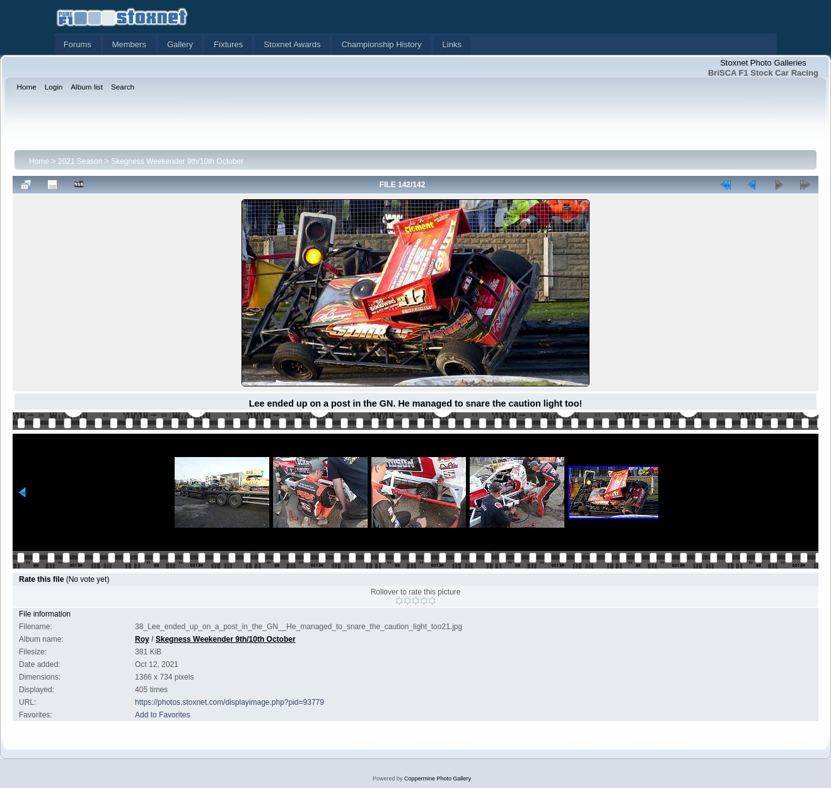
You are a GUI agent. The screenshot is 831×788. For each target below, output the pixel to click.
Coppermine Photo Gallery (437, 778)
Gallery (180, 44)
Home (39, 161)
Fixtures (228, 44)
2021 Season (80, 161)
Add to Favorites (162, 714)
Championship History (381, 44)
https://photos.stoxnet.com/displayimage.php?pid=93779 (229, 702)
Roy (142, 639)
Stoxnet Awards (292, 44)
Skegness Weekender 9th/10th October (177, 161)
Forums (77, 44)
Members (129, 44)
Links (452, 44)
